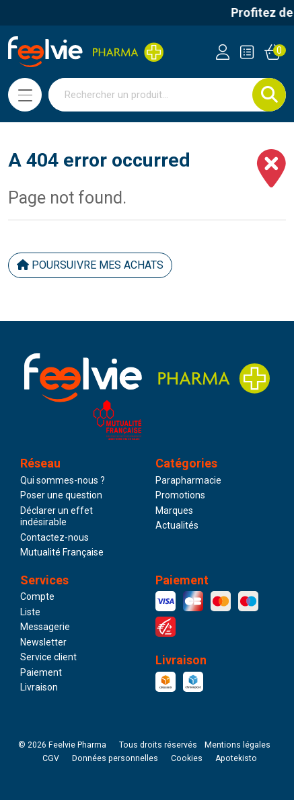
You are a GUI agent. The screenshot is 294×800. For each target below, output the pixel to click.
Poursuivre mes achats (90, 265)
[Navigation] (25, 95)
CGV (50, 758)
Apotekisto (236, 758)
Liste (30, 612)
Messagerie (45, 626)
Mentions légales (237, 745)
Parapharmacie (188, 480)
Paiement (41, 672)
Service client (48, 657)
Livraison (39, 687)
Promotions (180, 495)
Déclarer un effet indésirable (56, 516)
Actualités (176, 525)
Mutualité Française (62, 552)
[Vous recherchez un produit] (150, 95)
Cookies (187, 758)
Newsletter (43, 642)
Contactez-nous (54, 537)
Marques (174, 510)
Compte (37, 596)
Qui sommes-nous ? (62, 480)
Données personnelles (115, 758)
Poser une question (61, 495)
